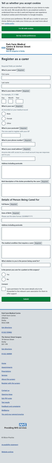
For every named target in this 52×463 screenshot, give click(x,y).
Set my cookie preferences (26, 36)
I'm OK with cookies (26, 28)
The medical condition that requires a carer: (22, 243)
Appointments (7, 367)
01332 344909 (7, 354)
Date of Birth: (11, 213)
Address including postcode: (12, 163)
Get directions (7, 328)
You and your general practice (13, 414)
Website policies (7, 452)
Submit (26, 299)
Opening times (7, 394)
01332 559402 (7, 332)
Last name (5, 83)
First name (5, 74)
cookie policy (9, 23)
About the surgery (8, 379)
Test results (6, 402)
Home (4, 363)
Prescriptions (6, 371)
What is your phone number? (17, 140)
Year (17, 98)
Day (3, 98)
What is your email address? (16, 149)
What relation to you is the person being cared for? (21, 261)
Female (9, 119)
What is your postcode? (14, 128)
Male (8, 114)
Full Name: (10, 204)
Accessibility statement (10, 445)
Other (9, 123)
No (8, 279)
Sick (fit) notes (7, 398)
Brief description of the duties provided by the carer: (25, 181)
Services (4, 375)
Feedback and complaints (11, 406)
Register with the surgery (11, 383)
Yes (8, 275)
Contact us (5, 390)
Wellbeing (5, 410)
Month (10, 98)
